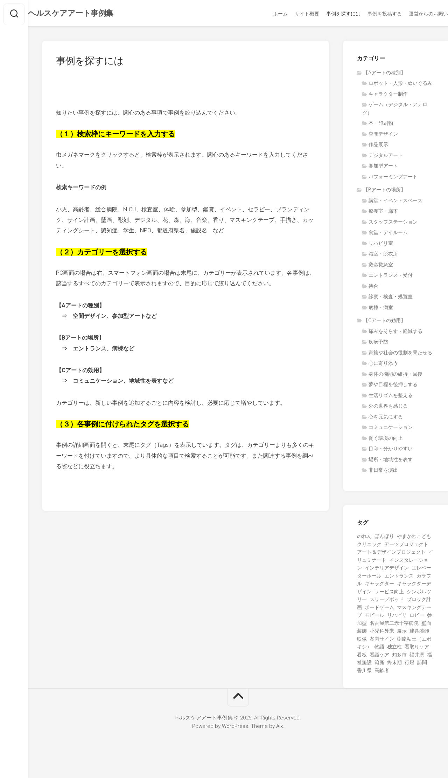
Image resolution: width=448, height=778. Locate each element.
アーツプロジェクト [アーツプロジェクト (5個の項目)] (406, 546)
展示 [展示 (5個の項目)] (402, 633)
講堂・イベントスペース (395, 202)
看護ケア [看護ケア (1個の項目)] (379, 657)
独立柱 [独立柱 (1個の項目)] (394, 648)
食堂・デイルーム (388, 234)
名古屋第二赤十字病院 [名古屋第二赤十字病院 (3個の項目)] (394, 625)
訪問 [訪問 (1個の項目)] (422, 664)
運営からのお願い (414, 13)
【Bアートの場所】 (384, 191)
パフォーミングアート (393, 179)
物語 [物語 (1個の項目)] (379, 648)
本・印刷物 (381, 125)
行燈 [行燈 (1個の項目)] (409, 664)
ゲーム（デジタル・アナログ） (394, 111)
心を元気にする (386, 419)
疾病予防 (378, 344)
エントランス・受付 (391, 277)
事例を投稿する (371, 13)
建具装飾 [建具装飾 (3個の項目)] (419, 633)
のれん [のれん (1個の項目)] (364, 538)
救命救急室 (381, 266)
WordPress (235, 728)
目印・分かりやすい (391, 450)
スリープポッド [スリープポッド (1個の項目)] (387, 601)
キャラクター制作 (388, 96)
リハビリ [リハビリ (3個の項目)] (397, 617)
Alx (279, 728)
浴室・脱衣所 (383, 256)
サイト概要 (293, 13)
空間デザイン (383, 136)
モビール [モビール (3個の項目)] (374, 617)
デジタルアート (386, 157)
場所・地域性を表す (391, 461)
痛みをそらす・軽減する (395, 333)
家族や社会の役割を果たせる (400, 354)
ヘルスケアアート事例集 (84, 14)
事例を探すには (329, 13)
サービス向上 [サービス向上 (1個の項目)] (389, 593)
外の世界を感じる (388, 408)
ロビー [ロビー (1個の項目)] (417, 617)
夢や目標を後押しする (393, 386)
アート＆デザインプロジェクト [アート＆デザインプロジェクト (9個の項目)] (391, 554)
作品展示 (378, 146)
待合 (373, 288)
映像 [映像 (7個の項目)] (362, 641)
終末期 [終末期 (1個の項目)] (394, 664)
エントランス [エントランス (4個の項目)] (399, 578)
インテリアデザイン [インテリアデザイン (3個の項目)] (387, 570)
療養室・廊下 (383, 213)
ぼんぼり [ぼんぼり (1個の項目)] (384, 538)
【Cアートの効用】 (384, 322)
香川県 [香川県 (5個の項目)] (364, 672)
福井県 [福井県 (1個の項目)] (417, 657)
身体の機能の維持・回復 (395, 376)
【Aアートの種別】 (384, 74)
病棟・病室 (381, 309)
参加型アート (383, 168)
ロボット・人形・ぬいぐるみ (400, 85)
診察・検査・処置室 (391, 298)
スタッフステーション (393, 224)
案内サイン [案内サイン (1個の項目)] (382, 641)
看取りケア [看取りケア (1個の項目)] (417, 648)
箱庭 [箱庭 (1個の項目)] (379, 664)
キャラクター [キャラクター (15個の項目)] (379, 585)
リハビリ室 (381, 245)
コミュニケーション (391, 429)
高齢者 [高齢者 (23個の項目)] (381, 672)
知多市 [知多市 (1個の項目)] (399, 657)
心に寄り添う (383, 365)
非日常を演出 (383, 472)
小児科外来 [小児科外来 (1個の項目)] (382, 633)
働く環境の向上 (386, 440)
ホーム (266, 13)
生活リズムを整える (391, 397)
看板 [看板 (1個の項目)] (362, 657)
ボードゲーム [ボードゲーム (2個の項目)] (379, 609)
